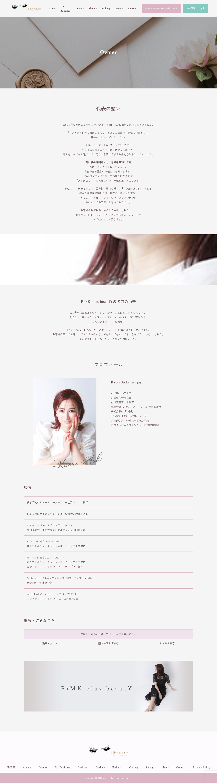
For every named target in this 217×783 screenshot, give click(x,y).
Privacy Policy (201, 767)
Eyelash (100, 767)
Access (119, 8)
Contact (181, 767)
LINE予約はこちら (195, 8)
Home (52, 8)
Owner (80, 8)
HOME (11, 767)
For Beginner (62, 767)
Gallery (106, 8)
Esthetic (117, 767)
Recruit (132, 8)
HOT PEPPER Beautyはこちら (161, 8)
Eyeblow (83, 767)
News (165, 767)
